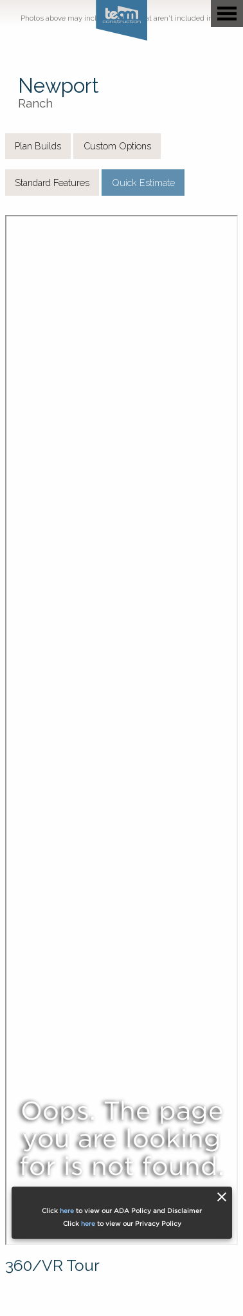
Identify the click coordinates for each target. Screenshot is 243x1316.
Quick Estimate (143, 182)
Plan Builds (38, 145)
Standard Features (52, 182)
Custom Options (117, 145)
